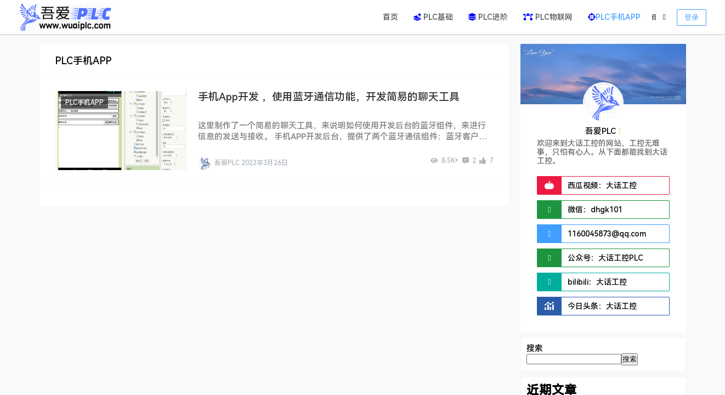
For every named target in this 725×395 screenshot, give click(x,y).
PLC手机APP (614, 17)
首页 (390, 17)
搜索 (534, 348)
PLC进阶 (488, 17)
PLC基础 (433, 17)
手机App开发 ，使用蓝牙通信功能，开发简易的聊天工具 (329, 97)
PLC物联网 (548, 17)
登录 (691, 17)
